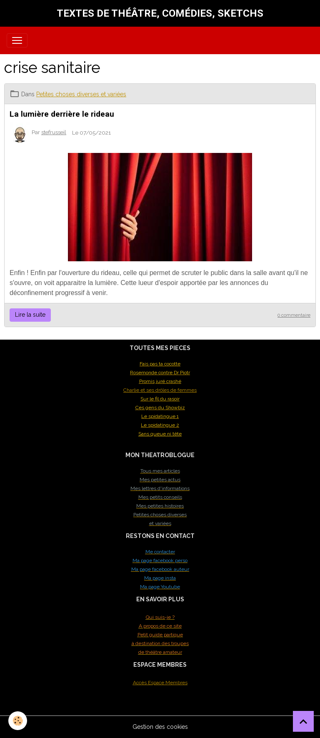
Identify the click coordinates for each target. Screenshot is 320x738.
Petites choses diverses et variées (81, 94)
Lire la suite (30, 314)
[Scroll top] (303, 721)
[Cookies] (17, 720)
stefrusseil (53, 132)
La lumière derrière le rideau (62, 114)
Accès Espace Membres (160, 682)
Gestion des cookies (160, 726)
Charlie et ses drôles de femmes (160, 390)
